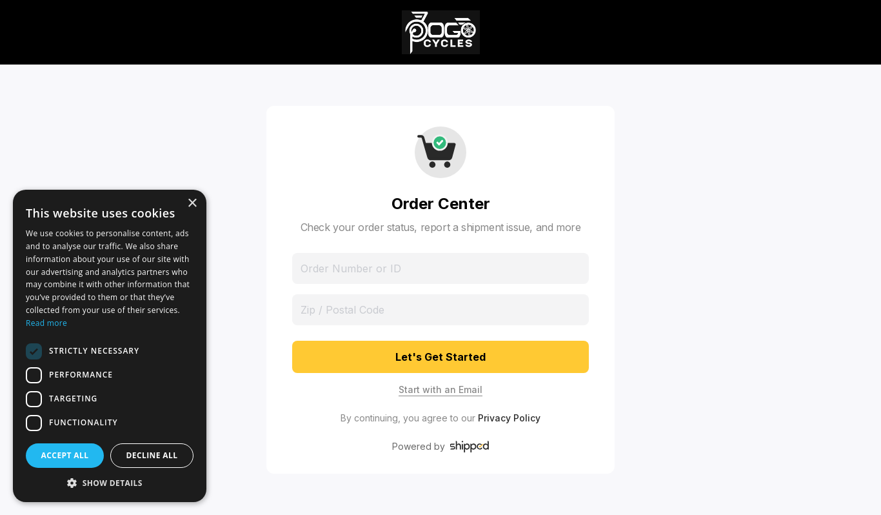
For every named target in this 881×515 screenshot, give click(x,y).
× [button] (192, 203)
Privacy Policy (509, 417)
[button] (109, 482)
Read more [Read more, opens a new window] (46, 323)
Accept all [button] (65, 455)
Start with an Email (440, 389)
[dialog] (109, 346)
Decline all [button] (152, 455)
